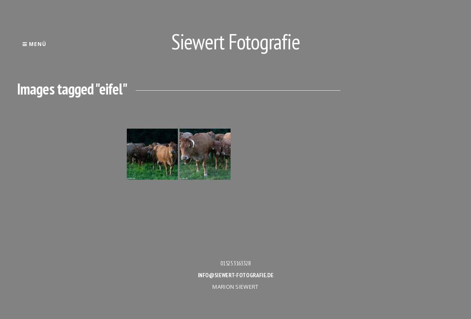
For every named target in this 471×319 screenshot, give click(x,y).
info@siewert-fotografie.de (236, 275)
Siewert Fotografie (235, 41)
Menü (34, 44)
